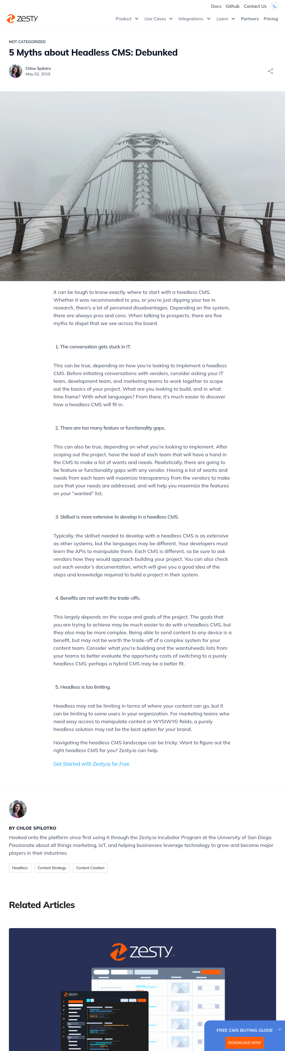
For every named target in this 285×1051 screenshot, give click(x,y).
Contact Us (255, 6)
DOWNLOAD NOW (244, 1043)
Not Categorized (27, 41)
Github (232, 6)
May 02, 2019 (38, 73)
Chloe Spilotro (38, 68)
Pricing (271, 18)
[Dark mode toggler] (274, 6)
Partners (250, 18)
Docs (216, 6)
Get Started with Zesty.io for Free (91, 763)
